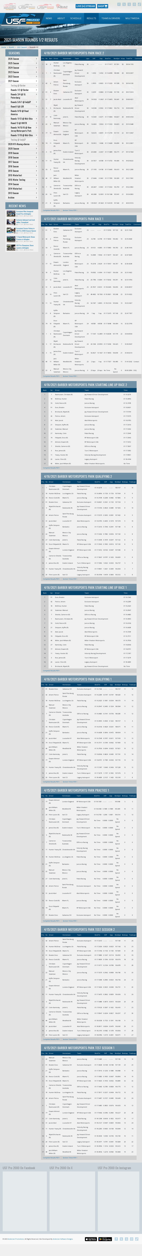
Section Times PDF (70, 210)
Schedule (75, 18)
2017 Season (22, 162)
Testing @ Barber (24, 85)
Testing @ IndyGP (24, 139)
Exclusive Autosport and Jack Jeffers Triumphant (25, 221)
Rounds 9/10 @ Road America (24, 112)
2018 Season (22, 157)
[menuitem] (49, 18)
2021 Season (22, 47)
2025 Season (22, 63)
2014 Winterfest (22, 188)
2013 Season (22, 193)
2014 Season (22, 184)
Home (3, 47)
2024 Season (22, 67)
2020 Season (22, 148)
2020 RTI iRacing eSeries (22, 144)
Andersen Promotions (16, 1239)
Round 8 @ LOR (24, 106)
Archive (22, 197)
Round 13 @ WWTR (24, 123)
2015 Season (22, 170)
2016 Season (22, 166)
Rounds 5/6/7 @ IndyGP (24, 102)
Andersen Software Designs (63, 1239)
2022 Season (22, 76)
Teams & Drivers (110, 18)
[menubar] (92, 18)
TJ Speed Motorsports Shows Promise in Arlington (25, 238)
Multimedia (132, 18)
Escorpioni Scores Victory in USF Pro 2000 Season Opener (26, 229)
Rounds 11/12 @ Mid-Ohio (24, 118)
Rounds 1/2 (34, 47)
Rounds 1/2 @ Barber (24, 90)
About (61, 18)
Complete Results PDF (51, 210)
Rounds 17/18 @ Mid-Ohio (24, 135)
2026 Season (22, 58)
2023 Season (22, 72)
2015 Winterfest (22, 175)
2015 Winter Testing (22, 179)
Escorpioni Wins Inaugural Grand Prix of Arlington (24, 212)
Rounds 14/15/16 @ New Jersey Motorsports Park (24, 129)
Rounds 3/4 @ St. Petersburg (24, 96)
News (49, 18)
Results (91, 18)
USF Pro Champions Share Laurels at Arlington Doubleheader (25, 247)
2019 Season (22, 153)
